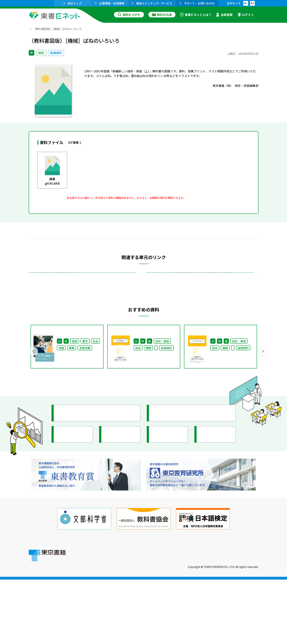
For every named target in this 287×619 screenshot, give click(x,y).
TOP (31, 29)
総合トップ (73, 3)
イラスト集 (212, 490)
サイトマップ (203, 594)
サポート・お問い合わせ (197, 3)
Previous (23, 396)
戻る (143, 244)
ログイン (245, 14)
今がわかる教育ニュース (174, 469)
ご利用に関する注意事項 (138, 594)
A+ (252, 3)
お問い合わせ (174, 594)
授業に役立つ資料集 (76, 469)
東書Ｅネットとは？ (195, 14)
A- (245, 3)
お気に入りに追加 (242, 36)
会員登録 (224, 14)
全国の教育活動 (168, 490)
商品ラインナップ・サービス (152, 3)
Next (264, 396)
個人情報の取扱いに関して (240, 594)
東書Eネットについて (96, 594)
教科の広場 (162, 14)
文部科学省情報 (72, 490)
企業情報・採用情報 (109, 3)
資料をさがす (129, 14)
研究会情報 (117, 490)
